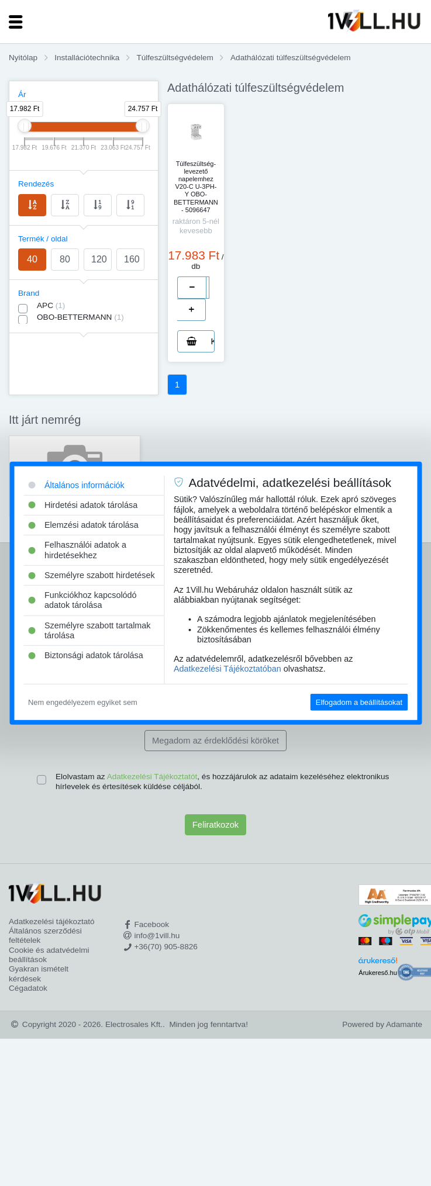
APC (51, 305)
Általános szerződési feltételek (45, 935)
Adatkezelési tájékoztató (52, 921)
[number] (207, 287)
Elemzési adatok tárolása (83, 525)
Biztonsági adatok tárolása (85, 655)
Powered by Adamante (382, 1024)
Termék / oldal (43, 238)
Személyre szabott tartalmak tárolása (89, 630)
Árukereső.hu (377, 972)
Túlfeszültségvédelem (174, 57)
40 (32, 259)
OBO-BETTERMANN (80, 317)
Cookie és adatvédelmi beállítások (49, 955)
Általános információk (76, 484)
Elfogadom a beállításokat (359, 701)
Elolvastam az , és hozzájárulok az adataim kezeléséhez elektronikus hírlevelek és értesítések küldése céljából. (222, 781)
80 (65, 259)
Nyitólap (23, 57)
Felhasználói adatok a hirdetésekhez (77, 549)
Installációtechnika (86, 57)
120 (99, 259)
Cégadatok (28, 988)
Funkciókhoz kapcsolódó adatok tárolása (82, 600)
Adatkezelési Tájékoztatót (152, 776)
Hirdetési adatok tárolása (82, 505)
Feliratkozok (215, 824)
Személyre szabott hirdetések (91, 575)
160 (132, 259)
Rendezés (36, 183)
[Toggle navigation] (16, 21)
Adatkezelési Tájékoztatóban (227, 668)
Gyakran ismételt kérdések (38, 973)
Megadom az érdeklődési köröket (215, 740)
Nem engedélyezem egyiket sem (82, 701)
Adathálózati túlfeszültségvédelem (290, 57)
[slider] (25, 126)
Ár (22, 94)
